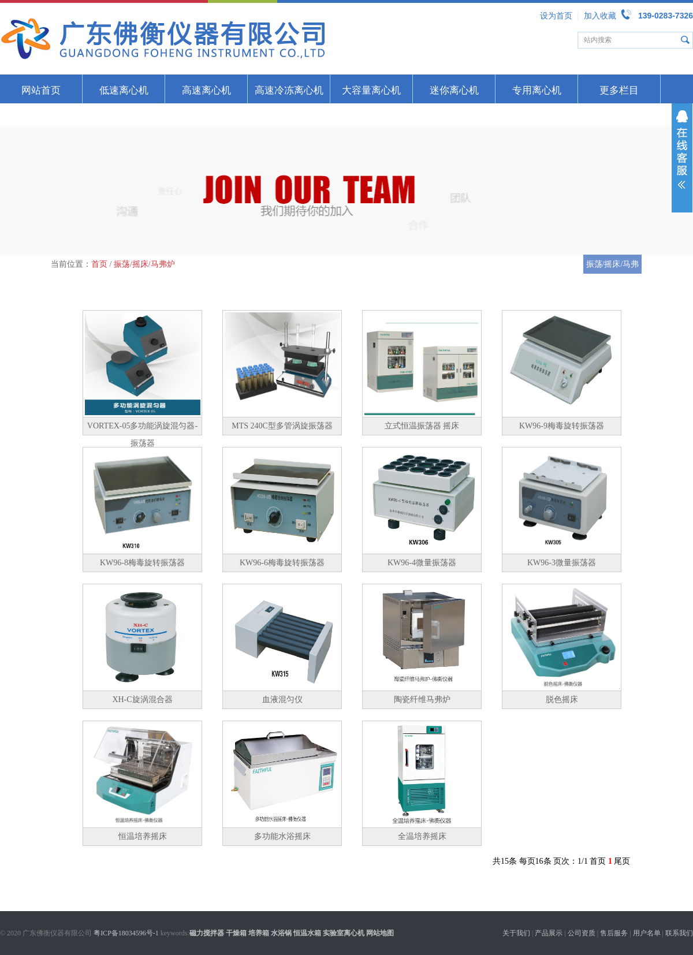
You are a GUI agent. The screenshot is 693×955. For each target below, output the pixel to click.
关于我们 (516, 933)
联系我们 (679, 933)
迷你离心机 (454, 90)
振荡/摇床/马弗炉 (144, 264)
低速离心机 (123, 90)
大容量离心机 (371, 90)
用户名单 (647, 933)
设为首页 (556, 16)
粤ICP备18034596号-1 (126, 933)
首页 (99, 264)
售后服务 (614, 933)
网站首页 (41, 90)
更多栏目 (619, 90)
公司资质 (581, 933)
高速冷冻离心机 (289, 90)
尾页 (622, 861)
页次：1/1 (570, 861)
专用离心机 (536, 90)
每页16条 (535, 861)
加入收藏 (600, 16)
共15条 (505, 861)
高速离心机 (206, 90)
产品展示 (548, 933)
